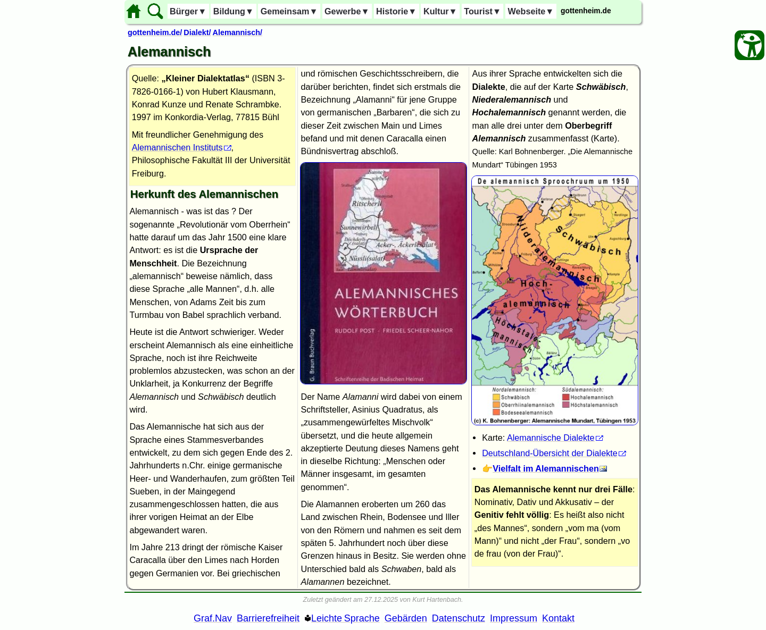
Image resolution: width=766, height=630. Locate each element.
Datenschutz (458, 618)
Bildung (233, 11)
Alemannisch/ (238, 32)
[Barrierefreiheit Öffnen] (749, 45)
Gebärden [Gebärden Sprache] (406, 618)
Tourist (482, 11)
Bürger (188, 11)
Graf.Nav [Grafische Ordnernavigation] (213, 618)
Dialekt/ (197, 32)
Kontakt (558, 618)
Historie (396, 11)
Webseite (531, 11)
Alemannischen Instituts (177, 147)
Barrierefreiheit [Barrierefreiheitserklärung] (268, 618)
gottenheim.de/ (155, 32)
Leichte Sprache (345, 618)
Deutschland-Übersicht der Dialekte (550, 453)
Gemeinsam (289, 11)
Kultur (440, 11)
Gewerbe (346, 11)
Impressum (513, 618)
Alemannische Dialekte (551, 437)
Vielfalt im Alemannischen (546, 468)
